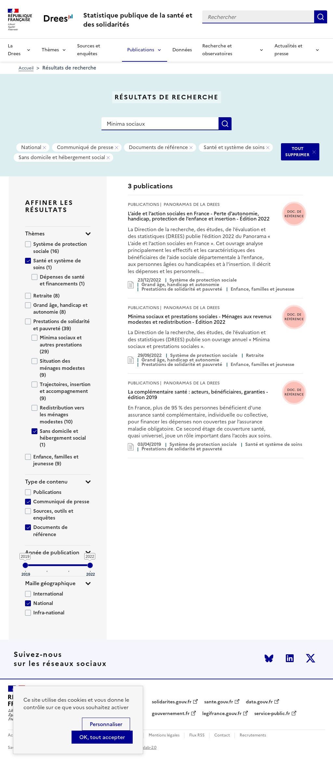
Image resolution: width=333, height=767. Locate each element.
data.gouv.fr (259, 702)
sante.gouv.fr (218, 702)
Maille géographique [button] (50, 583)
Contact (222, 735)
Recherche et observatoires (217, 50)
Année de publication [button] (52, 552)
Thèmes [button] (35, 233)
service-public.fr (272, 713)
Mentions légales (164, 735)
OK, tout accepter (102, 737)
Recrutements (253, 735)
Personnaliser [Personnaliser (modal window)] (106, 724)
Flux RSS (197, 735)
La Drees (14, 50)
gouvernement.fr (171, 713)
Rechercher (320, 16)
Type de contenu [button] (46, 481)
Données (182, 49)
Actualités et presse (288, 50)
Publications (140, 49)
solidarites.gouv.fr (172, 702)
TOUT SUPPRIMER (297, 151)
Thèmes (50, 49)
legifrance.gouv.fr (222, 713)
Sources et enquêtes (88, 50)
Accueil (26, 68)
